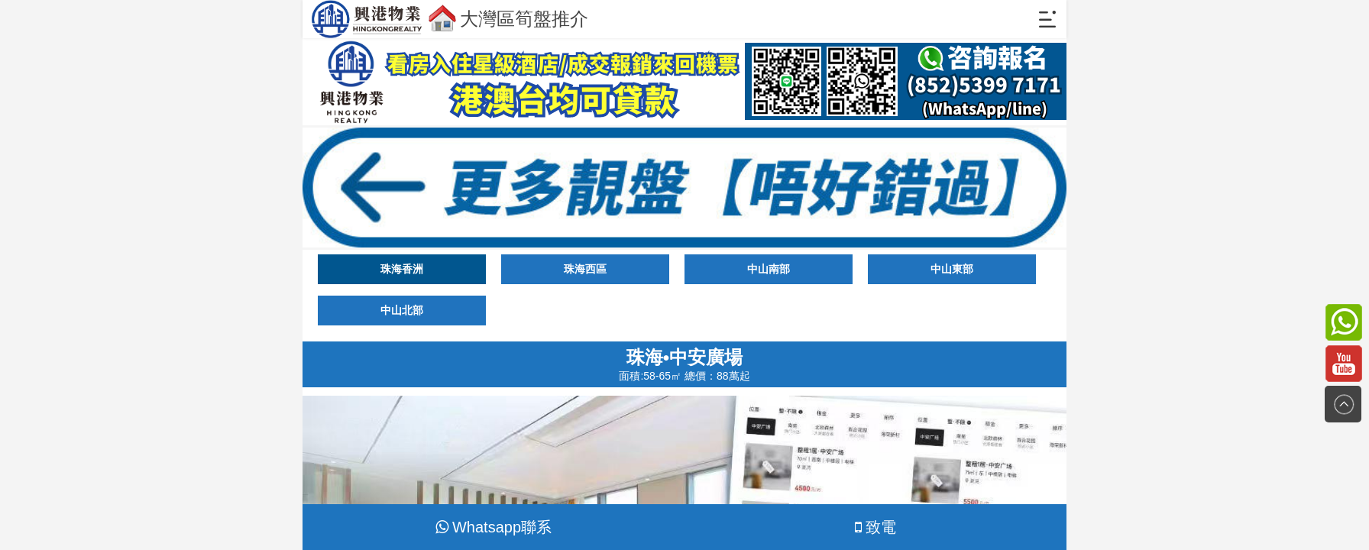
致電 (875, 527)
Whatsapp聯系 (493, 527)
